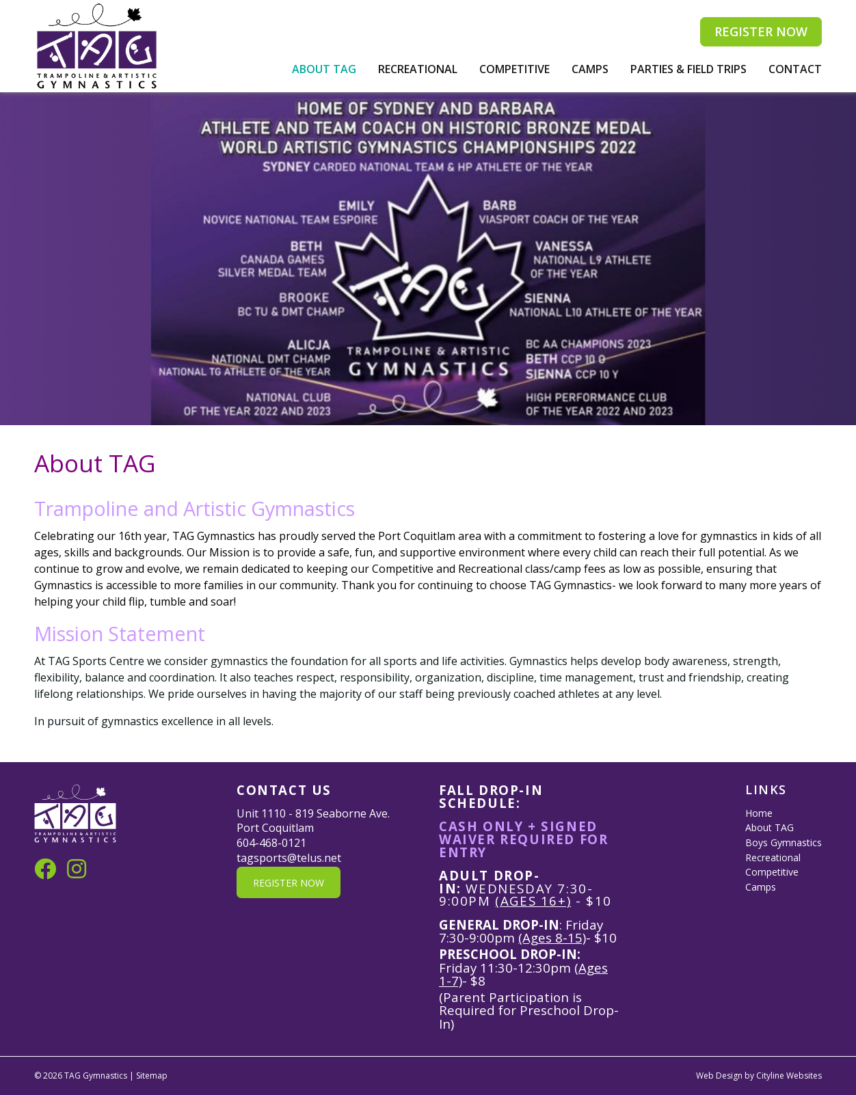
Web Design (719, 1075)
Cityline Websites (789, 1075)
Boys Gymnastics (783, 842)
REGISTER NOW (760, 31)
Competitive (514, 69)
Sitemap (152, 1075)
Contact (795, 69)
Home (759, 813)
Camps (590, 69)
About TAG (324, 69)
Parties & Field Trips (688, 69)
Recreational (417, 69)
